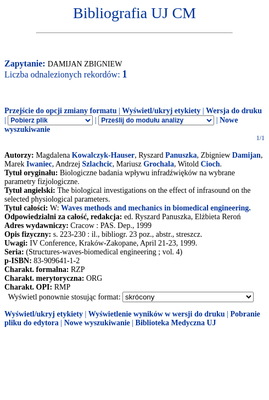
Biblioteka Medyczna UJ (176, 323)
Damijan (246, 155)
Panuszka (181, 155)
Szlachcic (97, 164)
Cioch (210, 164)
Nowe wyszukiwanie (97, 323)
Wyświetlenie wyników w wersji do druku (156, 314)
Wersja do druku (234, 111)
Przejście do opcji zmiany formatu (60, 111)
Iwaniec (39, 164)
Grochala (158, 164)
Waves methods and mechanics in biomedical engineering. (156, 208)
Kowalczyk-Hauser (103, 155)
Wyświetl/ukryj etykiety (161, 111)
